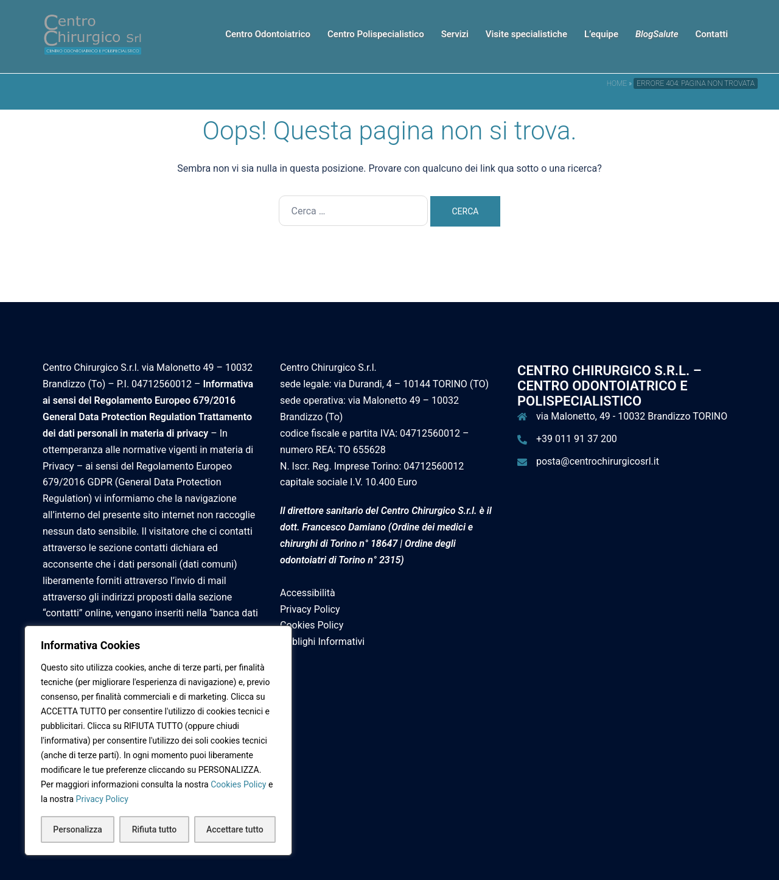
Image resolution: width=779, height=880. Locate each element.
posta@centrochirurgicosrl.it (597, 461)
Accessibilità (307, 593)
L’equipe (601, 34)
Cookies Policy (238, 784)
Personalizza (77, 829)
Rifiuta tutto (154, 829)
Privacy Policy (102, 799)
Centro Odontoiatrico (267, 34)
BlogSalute (657, 34)
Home (617, 83)
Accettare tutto (235, 829)
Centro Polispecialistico (375, 34)
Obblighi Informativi (322, 641)
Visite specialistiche (526, 34)
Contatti (711, 34)
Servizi (455, 34)
